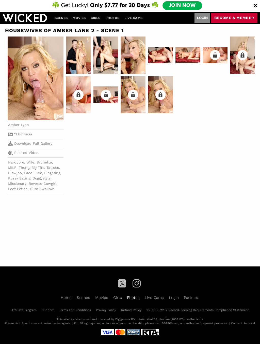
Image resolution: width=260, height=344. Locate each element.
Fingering (52, 173)
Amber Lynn (18, 125)
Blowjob (15, 173)
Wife (30, 162)
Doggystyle (41, 178)
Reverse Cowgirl (42, 184)
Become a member (234, 18)
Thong (24, 168)
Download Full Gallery (30, 143)
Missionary (17, 184)
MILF (12, 168)
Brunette (44, 162)
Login (202, 18)
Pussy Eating (19, 178)
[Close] (255, 6)
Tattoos (52, 168)
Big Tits (37, 168)
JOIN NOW (182, 5)
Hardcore (16, 162)
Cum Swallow (42, 189)
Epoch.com (29, 323)
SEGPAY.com (170, 323)
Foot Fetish (18, 189)
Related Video (23, 153)
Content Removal (243, 323)
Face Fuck (33, 173)
